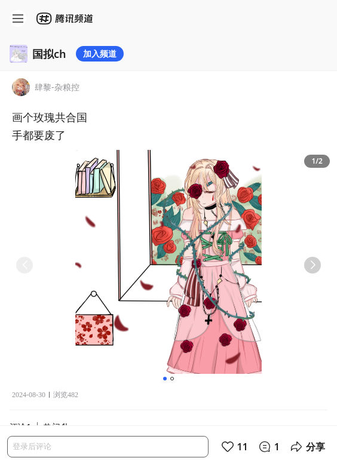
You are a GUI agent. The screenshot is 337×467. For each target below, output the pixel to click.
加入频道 (100, 53)
